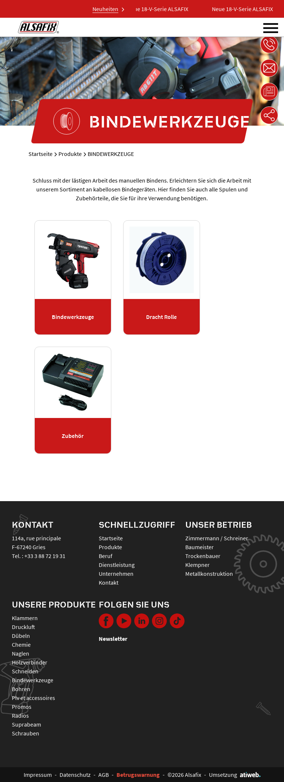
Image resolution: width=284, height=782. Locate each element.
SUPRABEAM (26, 724)
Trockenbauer (202, 556)
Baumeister (199, 547)
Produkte (70, 153)
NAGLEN (20, 653)
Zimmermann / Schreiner (216, 538)
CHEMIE (21, 644)
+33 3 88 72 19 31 (44, 556)
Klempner (197, 564)
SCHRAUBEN (25, 733)
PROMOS (21, 706)
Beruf (105, 556)
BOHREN (21, 689)
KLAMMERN (25, 618)
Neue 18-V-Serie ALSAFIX (160, 9)
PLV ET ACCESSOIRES (33, 697)
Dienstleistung (117, 564)
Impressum (38, 774)
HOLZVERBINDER (29, 662)
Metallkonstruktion (209, 573)
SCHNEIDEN (25, 671)
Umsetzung (235, 774)
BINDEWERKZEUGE (32, 680)
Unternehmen (116, 573)
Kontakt (108, 582)
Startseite (40, 153)
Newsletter (113, 638)
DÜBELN (21, 635)
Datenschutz (75, 774)
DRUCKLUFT (23, 626)
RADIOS (20, 715)
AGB (103, 774)
